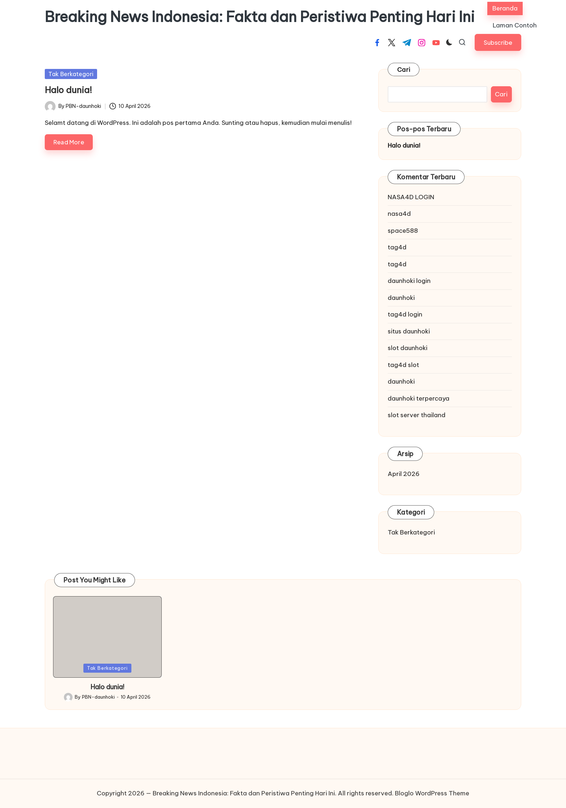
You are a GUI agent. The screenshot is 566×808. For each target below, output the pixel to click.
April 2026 (403, 474)
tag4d (397, 247)
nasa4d (399, 214)
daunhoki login (409, 281)
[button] (498, 42)
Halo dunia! (68, 89)
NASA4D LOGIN (411, 197)
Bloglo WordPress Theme (432, 793)
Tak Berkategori (70, 74)
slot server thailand (416, 415)
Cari (403, 70)
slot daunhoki (407, 348)
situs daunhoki (409, 331)
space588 (403, 231)
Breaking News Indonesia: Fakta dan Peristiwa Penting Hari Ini (260, 17)
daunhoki (401, 298)
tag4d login (405, 314)
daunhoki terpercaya (418, 398)
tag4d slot (403, 365)
